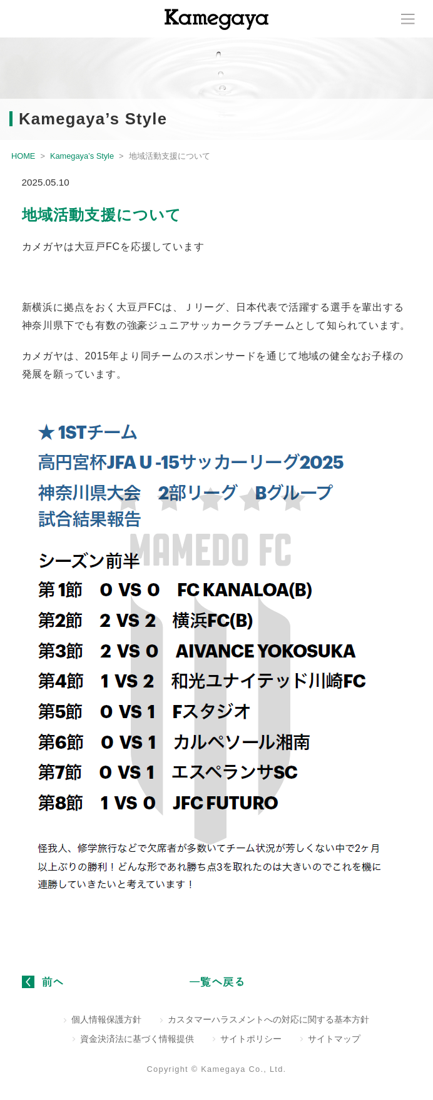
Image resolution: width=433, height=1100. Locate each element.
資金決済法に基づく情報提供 (137, 1039)
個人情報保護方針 (106, 1019)
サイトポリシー (251, 1039)
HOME (23, 156)
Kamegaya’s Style (82, 156)
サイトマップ (334, 1039)
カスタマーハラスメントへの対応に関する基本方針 (268, 1019)
